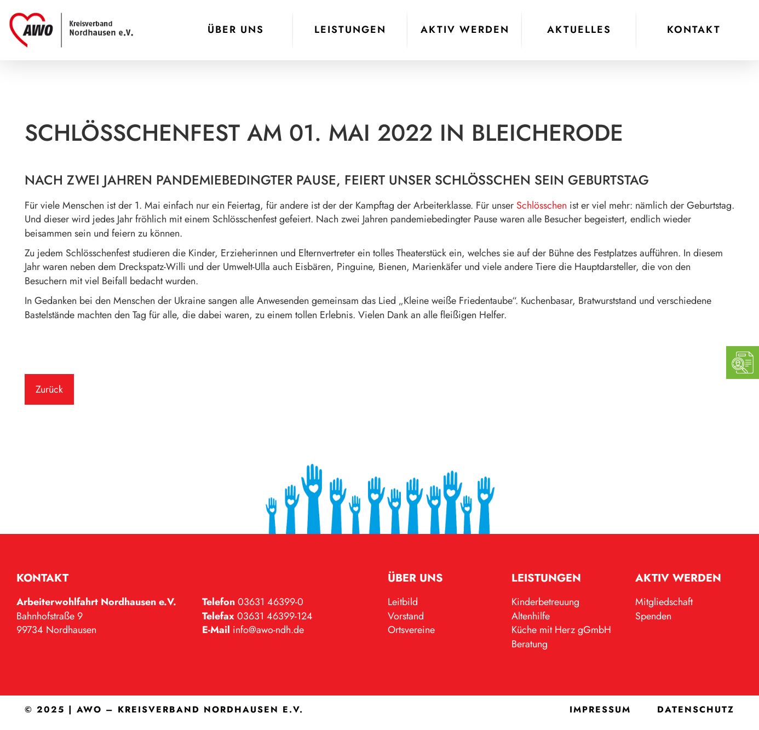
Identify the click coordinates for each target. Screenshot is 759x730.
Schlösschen (541, 205)
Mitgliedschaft (664, 602)
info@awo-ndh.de (268, 630)
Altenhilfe (530, 616)
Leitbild (403, 602)
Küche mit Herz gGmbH (561, 630)
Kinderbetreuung (545, 602)
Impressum (600, 709)
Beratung (529, 644)
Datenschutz (695, 709)
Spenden (653, 616)
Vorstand (406, 616)
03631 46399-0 (270, 602)
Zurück (49, 389)
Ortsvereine (411, 630)
